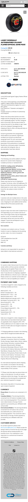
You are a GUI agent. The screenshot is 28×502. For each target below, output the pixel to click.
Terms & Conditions (9, 442)
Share (10, 79)
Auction (16, 76)
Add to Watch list (14, 53)
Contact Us (16, 445)
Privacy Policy (20, 442)
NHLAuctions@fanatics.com (8, 427)
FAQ (10, 445)
